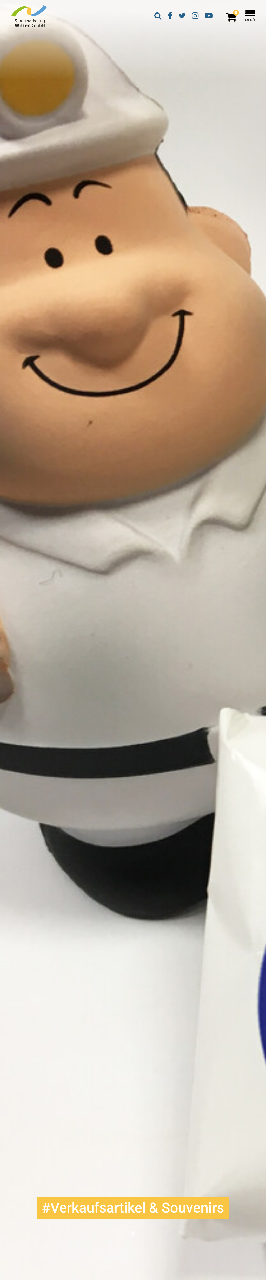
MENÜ (250, 16)
